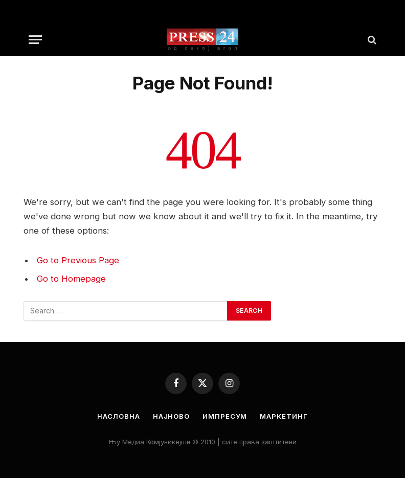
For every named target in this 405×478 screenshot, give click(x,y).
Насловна (118, 416)
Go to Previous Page (78, 260)
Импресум (224, 416)
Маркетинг (283, 416)
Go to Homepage (71, 279)
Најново (171, 416)
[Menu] (35, 39)
